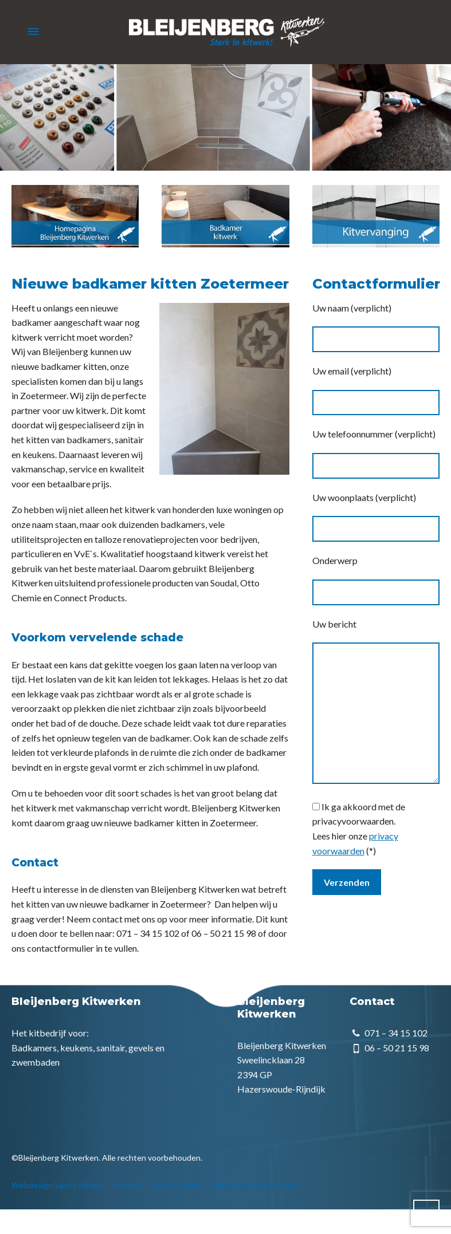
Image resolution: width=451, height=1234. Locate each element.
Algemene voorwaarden (256, 1185)
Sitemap (127, 1185)
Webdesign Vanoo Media (56, 1185)
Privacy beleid (177, 1185)
